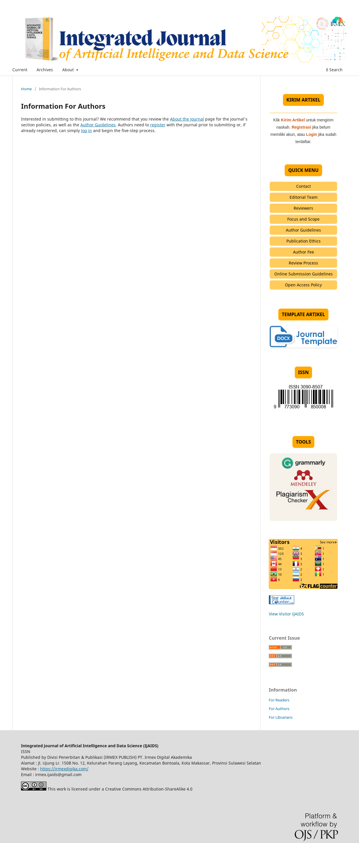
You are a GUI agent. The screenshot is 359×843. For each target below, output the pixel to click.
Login (311, 134)
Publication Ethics (303, 241)
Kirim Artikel (293, 120)
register (157, 124)
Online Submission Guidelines (303, 274)
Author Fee (303, 252)
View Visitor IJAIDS (286, 614)
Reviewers (303, 208)
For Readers (279, 700)
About (68, 69)
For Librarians (280, 717)
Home (26, 88)
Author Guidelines (98, 124)
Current (19, 69)
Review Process (303, 263)
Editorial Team (304, 197)
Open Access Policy (303, 285)
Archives (45, 69)
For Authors (279, 708)
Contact (303, 186)
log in (86, 130)
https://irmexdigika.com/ (64, 768)
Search (334, 69)
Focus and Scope (303, 219)
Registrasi (301, 127)
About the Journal (187, 119)
